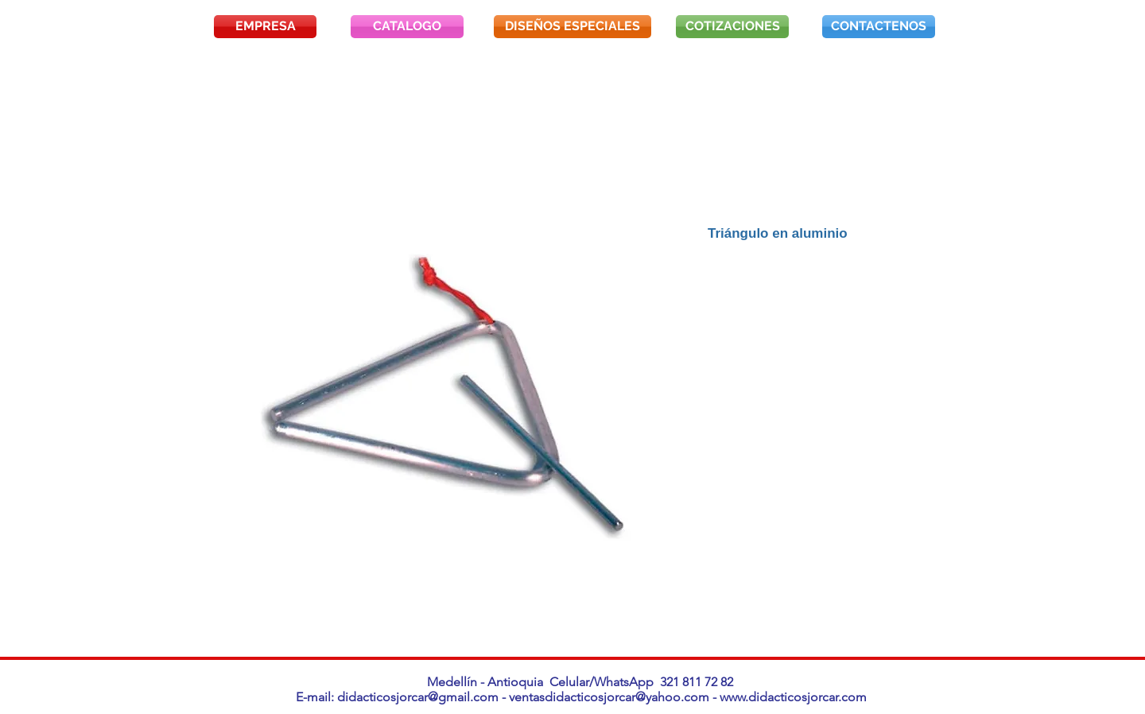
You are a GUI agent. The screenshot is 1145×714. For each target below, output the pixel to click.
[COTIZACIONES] (732, 26)
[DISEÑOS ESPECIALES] (572, 26)
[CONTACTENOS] (878, 26)
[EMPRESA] (265, 26)
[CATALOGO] (407, 26)
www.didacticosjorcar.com (793, 696)
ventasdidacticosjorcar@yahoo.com (609, 696)
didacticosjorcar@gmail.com (418, 696)
